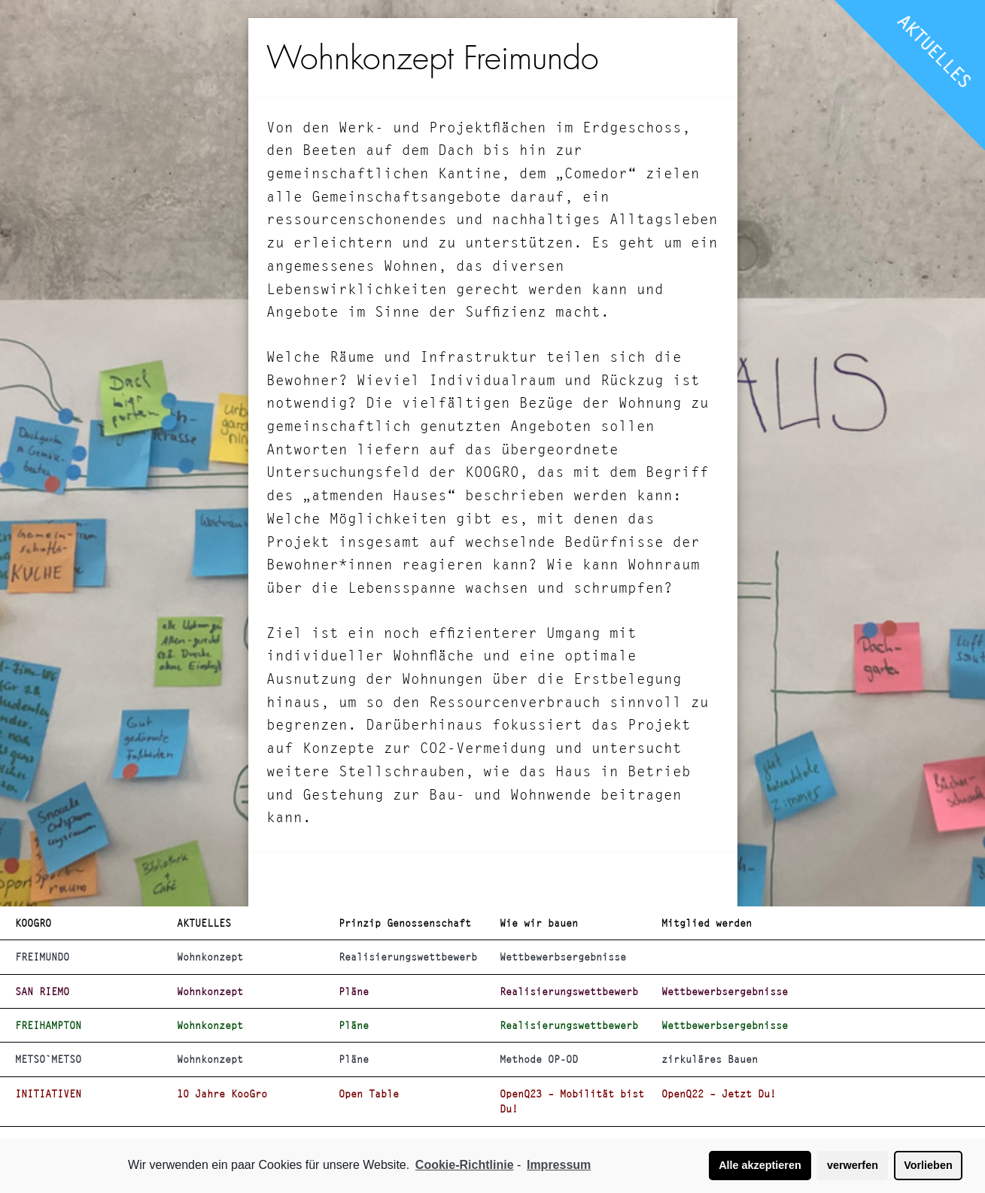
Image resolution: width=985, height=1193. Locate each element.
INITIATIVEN (48, 1094)
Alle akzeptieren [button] (760, 1165)
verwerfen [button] (852, 1165)
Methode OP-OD (539, 1059)
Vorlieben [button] (928, 1165)
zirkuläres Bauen (709, 1059)
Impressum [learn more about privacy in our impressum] (559, 1164)
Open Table (369, 1094)
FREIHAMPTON (48, 1025)
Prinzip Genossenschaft (405, 923)
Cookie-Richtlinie (464, 1164)
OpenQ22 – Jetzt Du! (718, 1094)
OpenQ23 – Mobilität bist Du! (572, 1101)
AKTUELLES (934, 51)
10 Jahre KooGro (222, 1094)
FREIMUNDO (42, 957)
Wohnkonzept (210, 957)
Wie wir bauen (539, 923)
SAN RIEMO (42, 991)
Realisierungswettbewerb (408, 957)
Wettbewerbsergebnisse (563, 957)
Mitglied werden (706, 923)
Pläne (354, 991)
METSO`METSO (48, 1059)
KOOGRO (33, 923)
